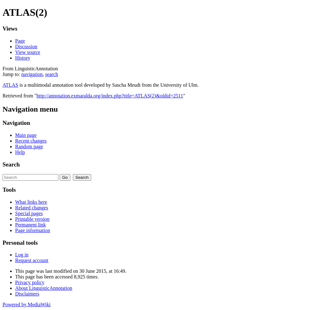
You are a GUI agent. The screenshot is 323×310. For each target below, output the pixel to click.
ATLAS (10, 85)
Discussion (26, 46)
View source (27, 52)
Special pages (29, 213)
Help (20, 152)
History (22, 58)
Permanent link (30, 224)
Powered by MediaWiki (26, 304)
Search (11, 164)
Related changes (31, 207)
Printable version (32, 219)
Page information (32, 230)
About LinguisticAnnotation (43, 288)
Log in (21, 254)
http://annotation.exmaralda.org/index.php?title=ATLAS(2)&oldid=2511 (110, 95)
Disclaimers (27, 293)
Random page (29, 146)
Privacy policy (29, 282)
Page (20, 41)
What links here (31, 202)
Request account (31, 260)
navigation (32, 74)
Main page (26, 135)
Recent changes (31, 140)
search (51, 74)
